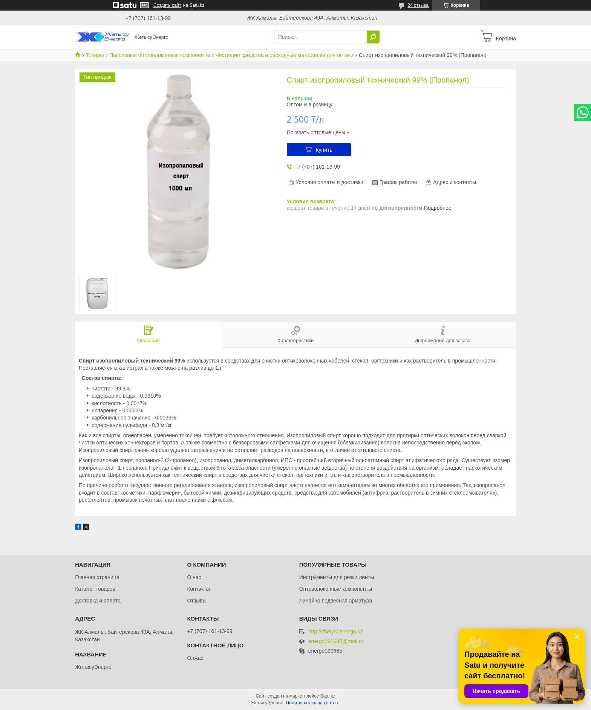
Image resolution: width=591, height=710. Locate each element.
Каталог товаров (95, 589)
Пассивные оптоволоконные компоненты (159, 55)
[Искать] (373, 37)
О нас (194, 577)
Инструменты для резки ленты (336, 577)
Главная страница (97, 577)
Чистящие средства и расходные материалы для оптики (284, 55)
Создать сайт (167, 5)
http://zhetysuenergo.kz (335, 632)
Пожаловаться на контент (313, 702)
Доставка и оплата (98, 601)
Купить (323, 150)
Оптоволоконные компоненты (335, 589)
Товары (95, 55)
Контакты (198, 589)
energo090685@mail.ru (336, 641)
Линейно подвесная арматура (335, 601)
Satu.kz (327, 696)
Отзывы (196, 601)
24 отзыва (418, 5)
